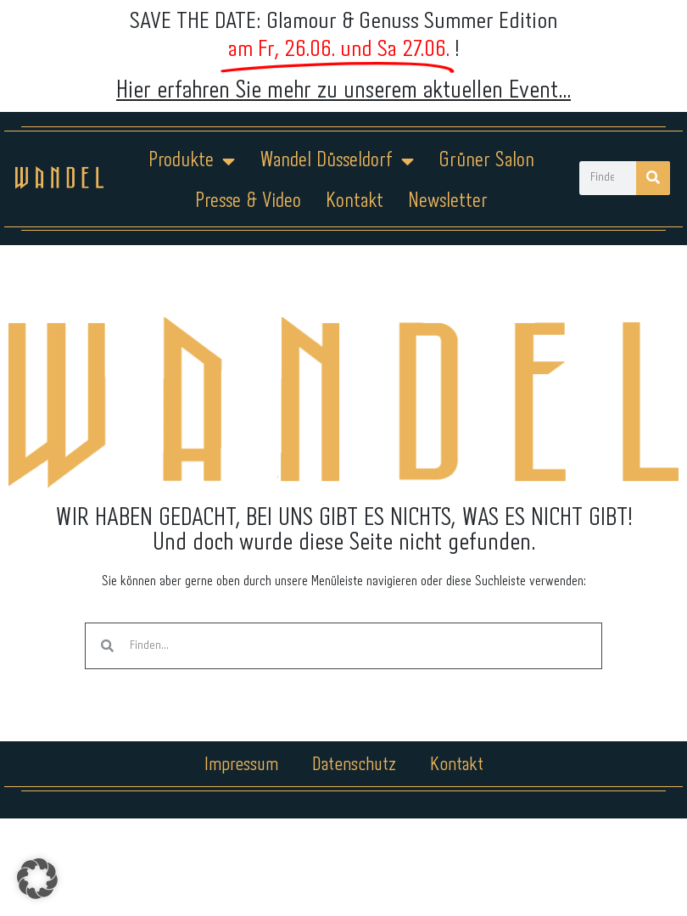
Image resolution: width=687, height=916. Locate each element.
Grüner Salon (486, 161)
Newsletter (448, 201)
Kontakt (354, 201)
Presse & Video (248, 201)
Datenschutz (354, 765)
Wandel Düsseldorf (337, 161)
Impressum (241, 765)
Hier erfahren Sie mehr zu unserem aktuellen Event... (343, 91)
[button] (37, 878)
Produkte (191, 161)
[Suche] (653, 178)
